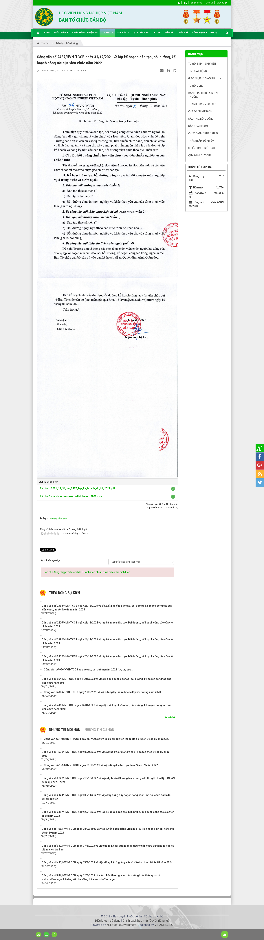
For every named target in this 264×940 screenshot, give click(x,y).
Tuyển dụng (195, 85)
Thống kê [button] (182, 32)
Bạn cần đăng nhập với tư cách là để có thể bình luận (87, 572)
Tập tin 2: (71, 496)
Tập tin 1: (77, 488)
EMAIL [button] (157, 32)
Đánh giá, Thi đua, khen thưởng (203, 95)
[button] (173, 489)
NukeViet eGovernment (121, 925)
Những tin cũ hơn (99, 730)
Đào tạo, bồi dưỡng (200, 118)
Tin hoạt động (197, 71)
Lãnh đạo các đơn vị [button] (204, 32)
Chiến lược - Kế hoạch (202, 148)
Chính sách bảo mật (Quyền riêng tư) (146, 920)
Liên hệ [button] (169, 32)
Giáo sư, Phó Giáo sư (201, 78)
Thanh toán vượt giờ (202, 104)
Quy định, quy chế (199, 155)
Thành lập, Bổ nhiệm (201, 140)
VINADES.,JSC (164, 925)
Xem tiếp (170, 717)
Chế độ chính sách (200, 111)
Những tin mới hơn (64, 730)
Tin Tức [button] (107, 34)
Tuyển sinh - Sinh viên (202, 63)
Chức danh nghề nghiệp (203, 133)
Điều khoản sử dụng (107, 920)
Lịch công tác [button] (141, 32)
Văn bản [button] (123, 34)
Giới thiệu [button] (61, 34)
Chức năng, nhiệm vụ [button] (85, 32)
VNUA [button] (47, 32)
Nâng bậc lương (198, 126)
